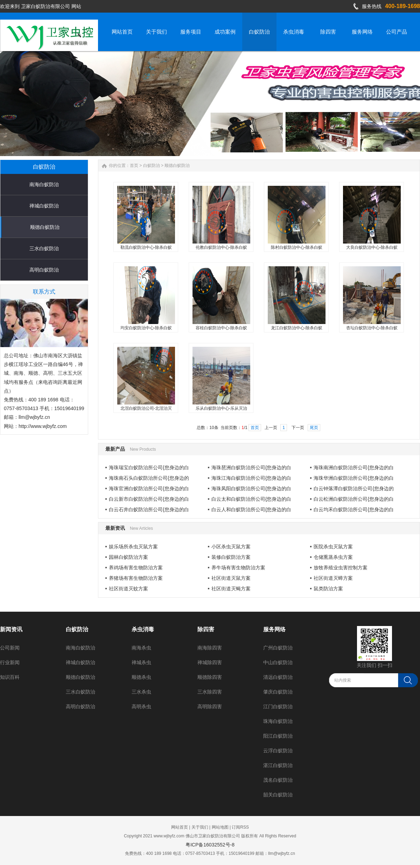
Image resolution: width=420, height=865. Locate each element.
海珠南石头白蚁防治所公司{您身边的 (149, 478)
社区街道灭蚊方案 (128, 588)
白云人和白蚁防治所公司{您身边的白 (251, 509)
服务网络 (274, 629)
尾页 (314, 427)
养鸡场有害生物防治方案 (136, 567)
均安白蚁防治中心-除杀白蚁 (146, 327)
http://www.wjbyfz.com (43, 426)
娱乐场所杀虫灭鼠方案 (133, 546)
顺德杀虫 (141, 677)
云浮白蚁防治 (278, 750)
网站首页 (179, 827)
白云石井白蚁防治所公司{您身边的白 (149, 509)
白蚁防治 (151, 165)
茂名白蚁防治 (278, 780)
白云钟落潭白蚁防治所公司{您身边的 (354, 488)
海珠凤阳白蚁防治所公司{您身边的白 (251, 488)
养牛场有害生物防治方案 (238, 567)
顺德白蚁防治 (44, 227)
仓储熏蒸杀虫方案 (333, 557)
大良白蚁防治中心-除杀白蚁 (372, 247)
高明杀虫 (141, 706)
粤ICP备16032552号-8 (210, 845)
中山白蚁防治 (278, 662)
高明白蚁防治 (44, 270)
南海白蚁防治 (44, 184)
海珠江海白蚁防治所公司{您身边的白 (251, 478)
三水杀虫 (141, 692)
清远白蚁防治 (278, 677)
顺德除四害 (209, 677)
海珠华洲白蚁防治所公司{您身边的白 (354, 478)
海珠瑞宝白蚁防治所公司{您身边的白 (149, 467)
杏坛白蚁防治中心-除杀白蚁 (372, 327)
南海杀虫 (141, 647)
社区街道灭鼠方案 (231, 578)
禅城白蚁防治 (44, 206)
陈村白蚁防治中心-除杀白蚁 (297, 247)
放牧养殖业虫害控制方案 (341, 567)
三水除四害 (209, 692)
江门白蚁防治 (278, 706)
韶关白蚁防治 (278, 794)
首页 (134, 165)
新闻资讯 (11, 629)
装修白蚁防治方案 (231, 557)
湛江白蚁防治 (278, 765)
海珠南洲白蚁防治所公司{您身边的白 (354, 467)
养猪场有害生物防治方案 (136, 578)
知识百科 (10, 677)
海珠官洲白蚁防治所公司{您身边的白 (149, 488)
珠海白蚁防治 (278, 721)
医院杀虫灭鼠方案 (333, 546)
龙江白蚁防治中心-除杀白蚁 (297, 327)
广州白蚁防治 (278, 647)
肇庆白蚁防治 (278, 692)
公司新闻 (10, 647)
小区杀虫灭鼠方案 (231, 546)
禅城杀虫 (141, 662)
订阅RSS (240, 827)
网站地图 (220, 827)
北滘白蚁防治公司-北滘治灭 (146, 408)
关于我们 (199, 827)
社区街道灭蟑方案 (333, 578)
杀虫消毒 (143, 629)
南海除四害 (209, 647)
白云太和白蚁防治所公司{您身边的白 (251, 499)
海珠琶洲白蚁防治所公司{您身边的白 (251, 467)
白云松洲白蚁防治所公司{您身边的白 (354, 499)
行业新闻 (10, 662)
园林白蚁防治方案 (128, 557)
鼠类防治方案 (328, 588)
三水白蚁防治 (44, 248)
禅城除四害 (209, 662)
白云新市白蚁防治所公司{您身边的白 (149, 499)
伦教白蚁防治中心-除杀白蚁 (221, 247)
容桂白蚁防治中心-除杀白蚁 (221, 327)
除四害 (205, 629)
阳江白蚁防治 (278, 736)
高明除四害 (209, 706)
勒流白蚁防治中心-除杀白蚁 (146, 247)
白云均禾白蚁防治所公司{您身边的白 (354, 509)
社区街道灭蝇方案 (231, 588)
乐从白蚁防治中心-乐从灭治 (221, 408)
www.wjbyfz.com (169, 836)
